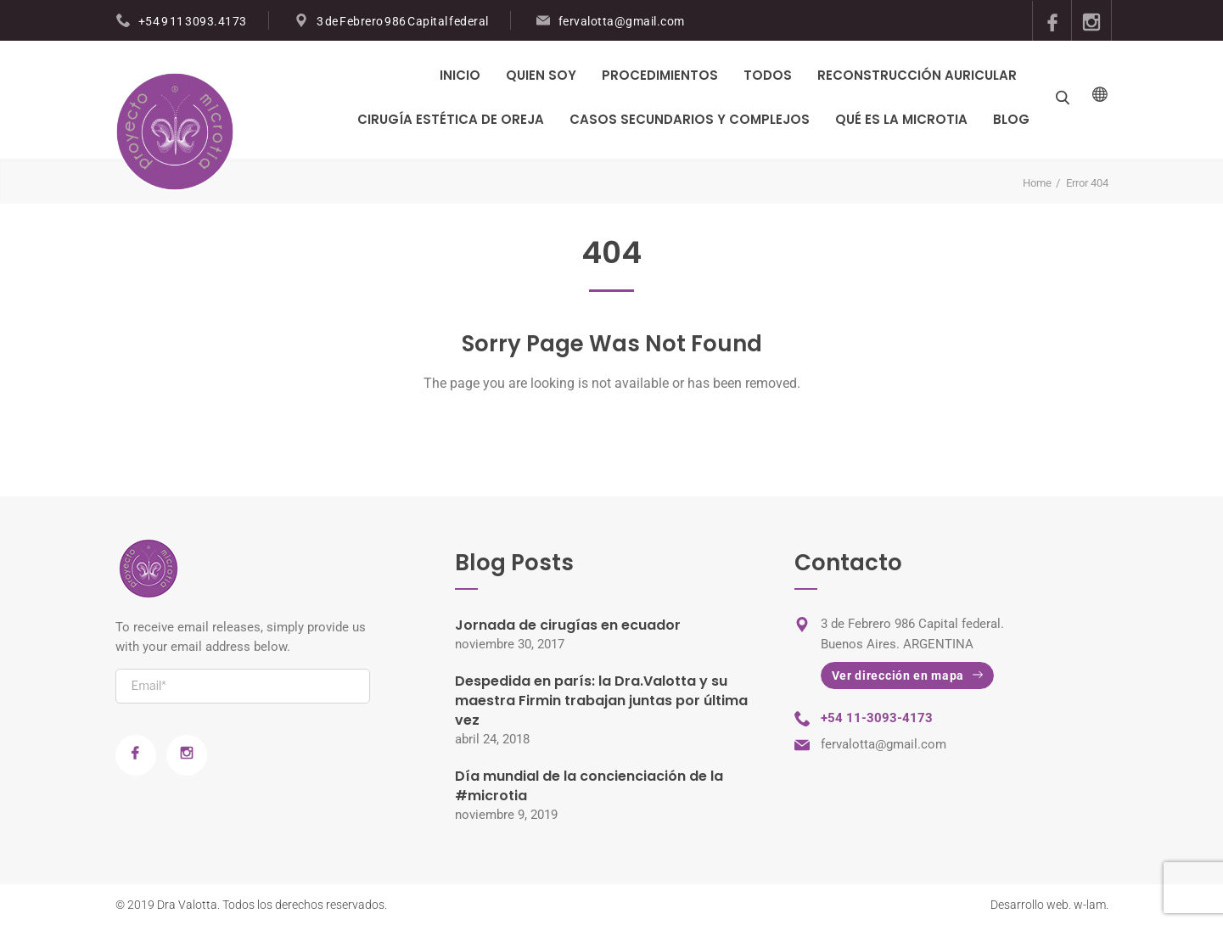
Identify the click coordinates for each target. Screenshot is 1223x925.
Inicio (460, 75)
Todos (767, 75)
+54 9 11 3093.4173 (192, 21)
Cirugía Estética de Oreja (450, 119)
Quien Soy (541, 75)
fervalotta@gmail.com (621, 21)
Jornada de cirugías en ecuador (568, 625)
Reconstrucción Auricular (917, 75)
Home (1037, 183)
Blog (1011, 119)
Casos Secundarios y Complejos (689, 119)
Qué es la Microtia (901, 119)
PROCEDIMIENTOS (660, 75)
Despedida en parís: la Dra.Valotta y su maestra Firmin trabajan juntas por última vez (601, 700)
